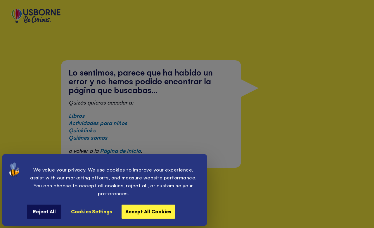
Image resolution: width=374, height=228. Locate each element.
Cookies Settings (91, 211)
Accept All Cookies (148, 211)
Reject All (44, 211)
